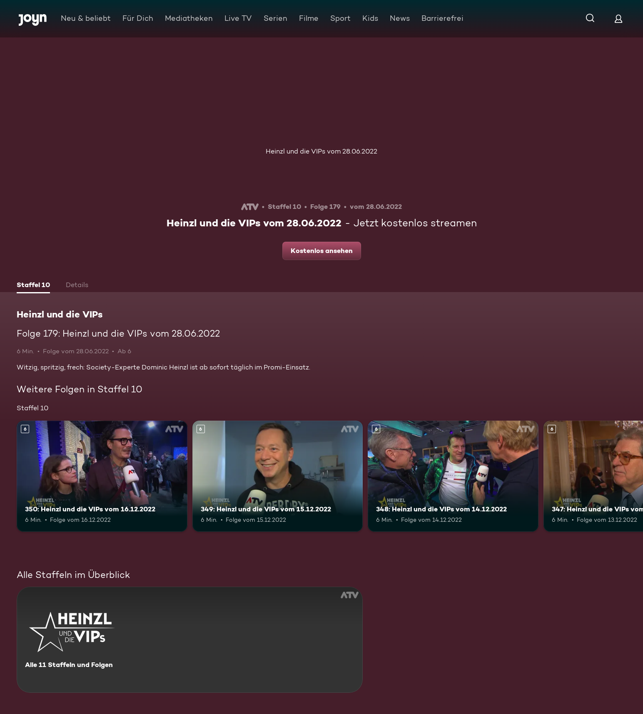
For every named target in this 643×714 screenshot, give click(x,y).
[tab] (33, 285)
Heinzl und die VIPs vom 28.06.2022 (321, 151)
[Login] (618, 18)
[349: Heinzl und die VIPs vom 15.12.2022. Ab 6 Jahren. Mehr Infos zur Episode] (277, 476)
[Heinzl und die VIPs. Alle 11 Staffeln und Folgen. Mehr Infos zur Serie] (190, 640)
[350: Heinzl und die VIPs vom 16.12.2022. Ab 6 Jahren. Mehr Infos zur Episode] (102, 476)
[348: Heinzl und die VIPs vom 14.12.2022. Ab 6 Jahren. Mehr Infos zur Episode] (453, 476)
